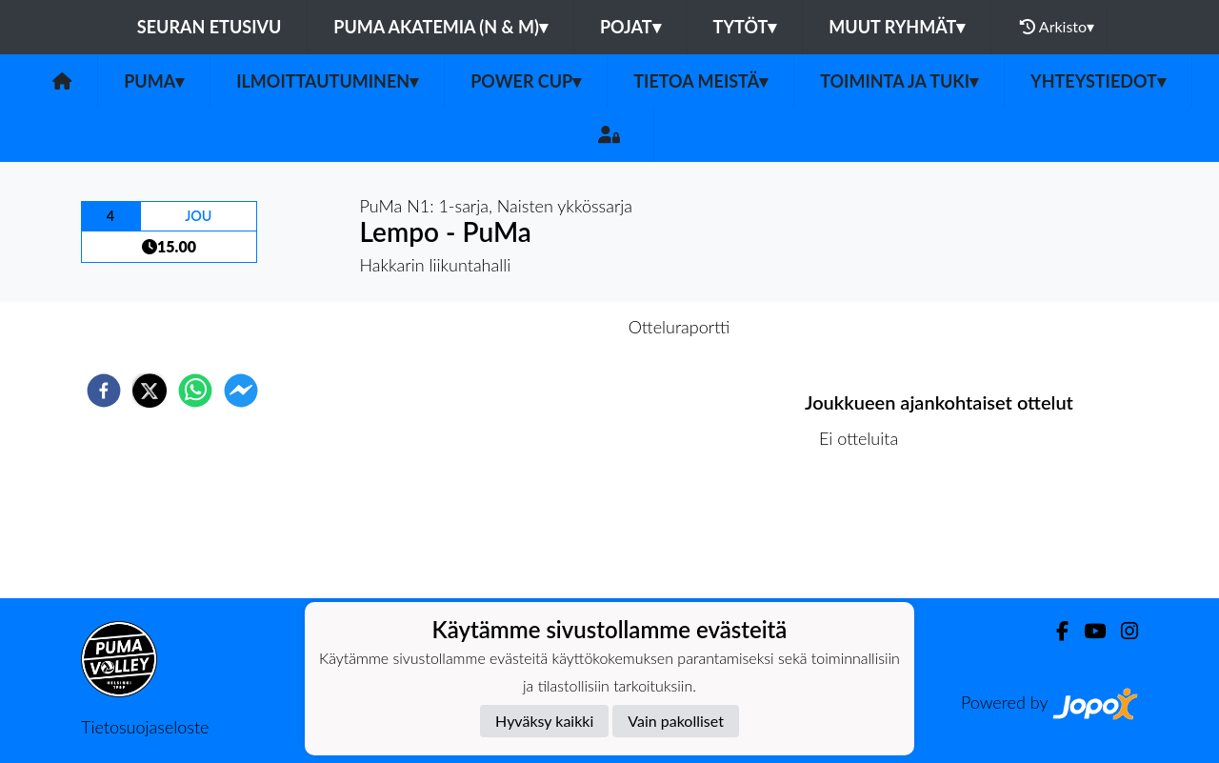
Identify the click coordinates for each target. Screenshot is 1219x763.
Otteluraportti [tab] (679, 326)
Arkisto (1057, 26)
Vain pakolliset (676, 721)
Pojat (630, 26)
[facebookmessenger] (241, 390)
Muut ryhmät (897, 26)
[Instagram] (1122, 631)
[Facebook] (1055, 631)
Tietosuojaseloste (145, 726)
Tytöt (745, 26)
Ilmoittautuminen (327, 80)
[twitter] (149, 390)
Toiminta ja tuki (899, 80)
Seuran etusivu (209, 26)
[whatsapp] (195, 390)
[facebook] (104, 390)
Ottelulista (866, 534)
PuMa (154, 80)
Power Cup (525, 80)
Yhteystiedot (1098, 80)
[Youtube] (1087, 631)
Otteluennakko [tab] (544, 326)
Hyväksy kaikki (544, 721)
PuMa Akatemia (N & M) (440, 26)
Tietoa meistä (700, 80)
